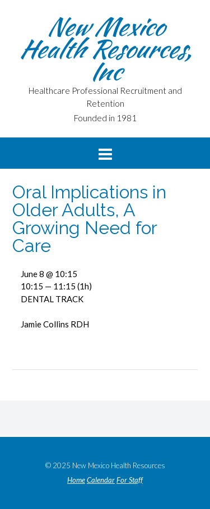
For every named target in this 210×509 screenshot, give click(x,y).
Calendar (101, 480)
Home (76, 480)
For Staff (129, 480)
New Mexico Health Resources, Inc (105, 48)
